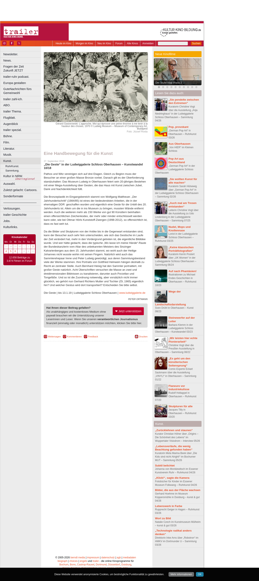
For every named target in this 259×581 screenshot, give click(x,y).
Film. (6, 142)
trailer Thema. (12, 111)
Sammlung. (12, 170)
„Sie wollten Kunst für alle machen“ (183, 181)
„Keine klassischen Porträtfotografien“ (181, 249)
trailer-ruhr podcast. (16, 76)
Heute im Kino (63, 43)
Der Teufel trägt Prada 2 (168, 82)
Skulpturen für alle (181, 406)
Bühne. (8, 136)
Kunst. (7, 161)
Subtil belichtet (165, 465)
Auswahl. (9, 183)
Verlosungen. (12, 208)
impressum (93, 557)
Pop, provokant (178, 126)
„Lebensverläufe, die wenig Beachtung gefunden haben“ (173, 448)
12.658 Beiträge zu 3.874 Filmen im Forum (19, 259)
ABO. (6, 105)
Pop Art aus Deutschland (177, 160)
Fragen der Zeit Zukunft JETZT (22, 68)
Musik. (7, 154)
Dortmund (101, 564)
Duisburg (126, 564)
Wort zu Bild (163, 518)
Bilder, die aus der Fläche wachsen (177, 490)
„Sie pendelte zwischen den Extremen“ (184, 101)
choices (73, 561)
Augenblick (10, 124)
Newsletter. (10, 54)
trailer (96, 561)
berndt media (78, 557)
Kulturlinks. (10, 227)
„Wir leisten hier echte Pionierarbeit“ (183, 340)
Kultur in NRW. (13, 176)
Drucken (143, 336)
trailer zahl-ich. (13, 99)
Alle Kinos (132, 43)
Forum (119, 43)
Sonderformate (13, 196)
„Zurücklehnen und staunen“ (174, 430)
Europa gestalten (14, 83)
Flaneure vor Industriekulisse (179, 387)
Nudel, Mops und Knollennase (180, 228)
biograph (62, 561)
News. (7, 60)
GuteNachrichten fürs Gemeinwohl (17, 91)
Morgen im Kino (84, 43)
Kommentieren (74, 336)
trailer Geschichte (15, 214)
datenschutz (108, 557)
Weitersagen (54, 336)
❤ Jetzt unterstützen (128, 311)
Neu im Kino (104, 43)
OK (200, 574)
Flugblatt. (9, 117)
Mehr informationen (181, 574)
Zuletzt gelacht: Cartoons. (20, 190)
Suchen (196, 43)
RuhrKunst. (12, 166)
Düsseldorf (114, 564)
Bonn (73, 564)
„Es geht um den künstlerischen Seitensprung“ (179, 362)
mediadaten (129, 557)
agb (119, 557)
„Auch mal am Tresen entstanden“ (183, 204)
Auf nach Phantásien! (183, 271)
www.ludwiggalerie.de (132, 292)
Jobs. (6, 221)
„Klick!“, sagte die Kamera (172, 477)
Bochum (63, 564)
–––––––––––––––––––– (20, 202)
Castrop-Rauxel (85, 564)
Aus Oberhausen (180, 143)
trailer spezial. (12, 130)
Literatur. (9, 148)
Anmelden (148, 43)
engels (83, 561)
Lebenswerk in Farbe (168, 506)
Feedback (93, 336)
